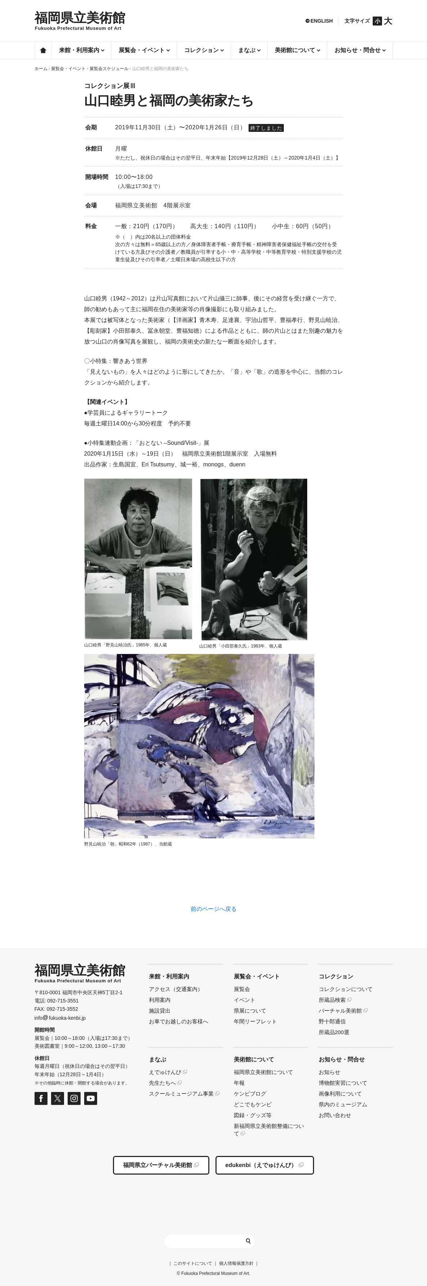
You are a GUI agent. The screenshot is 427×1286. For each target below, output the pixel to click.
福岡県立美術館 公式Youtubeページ (90, 1098)
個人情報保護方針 (236, 1263)
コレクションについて (346, 989)
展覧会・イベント (68, 68)
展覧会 (242, 989)
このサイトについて (192, 1263)
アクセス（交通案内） (176, 989)
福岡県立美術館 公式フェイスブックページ (41, 1098)
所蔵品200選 (334, 1032)
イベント (244, 1000)
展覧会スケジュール (109, 68)
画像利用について (340, 1094)
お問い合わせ (335, 1115)
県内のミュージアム (343, 1104)
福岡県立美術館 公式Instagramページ (74, 1098)
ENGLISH (321, 21)
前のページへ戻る (214, 909)
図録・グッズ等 (253, 1115)
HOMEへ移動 (80, 21)
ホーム (43, 50)
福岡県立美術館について (263, 1072)
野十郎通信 (332, 1021)
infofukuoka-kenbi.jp (60, 1018)
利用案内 (160, 1000)
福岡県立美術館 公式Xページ (57, 1098)
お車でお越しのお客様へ (178, 1021)
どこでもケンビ (253, 1104)
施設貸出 (160, 1011)
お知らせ (329, 1072)
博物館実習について (343, 1083)
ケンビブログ (250, 1094)
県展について (250, 1011)
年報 (239, 1083)
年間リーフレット (255, 1021)
